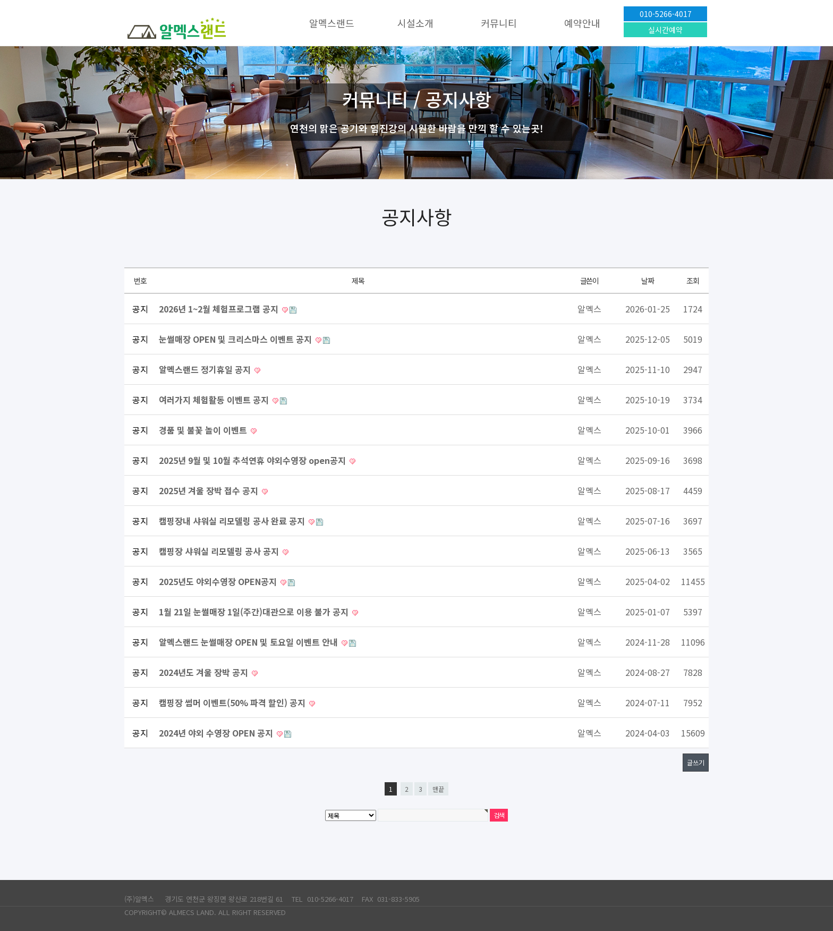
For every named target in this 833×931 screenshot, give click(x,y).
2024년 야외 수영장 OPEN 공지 (217, 732)
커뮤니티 (499, 23)
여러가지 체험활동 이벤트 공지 (215, 399)
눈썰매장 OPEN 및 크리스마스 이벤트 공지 (236, 339)
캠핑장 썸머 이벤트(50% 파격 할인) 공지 (233, 702)
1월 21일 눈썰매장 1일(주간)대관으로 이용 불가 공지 (255, 611)
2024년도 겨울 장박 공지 (204, 672)
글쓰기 (695, 762)
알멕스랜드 (331, 23)
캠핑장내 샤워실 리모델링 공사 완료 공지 (233, 520)
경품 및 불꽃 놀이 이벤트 (204, 430)
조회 (692, 280)
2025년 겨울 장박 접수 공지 (209, 490)
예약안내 (582, 23)
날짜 (647, 280)
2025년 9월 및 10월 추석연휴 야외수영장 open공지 (253, 460)
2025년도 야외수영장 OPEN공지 (219, 581)
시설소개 (415, 23)
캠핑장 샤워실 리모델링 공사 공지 (220, 551)
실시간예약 (665, 29)
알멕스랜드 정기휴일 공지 (206, 369)
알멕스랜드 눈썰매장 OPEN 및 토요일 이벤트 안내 (249, 642)
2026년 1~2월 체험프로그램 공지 (219, 308)
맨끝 (438, 788)
